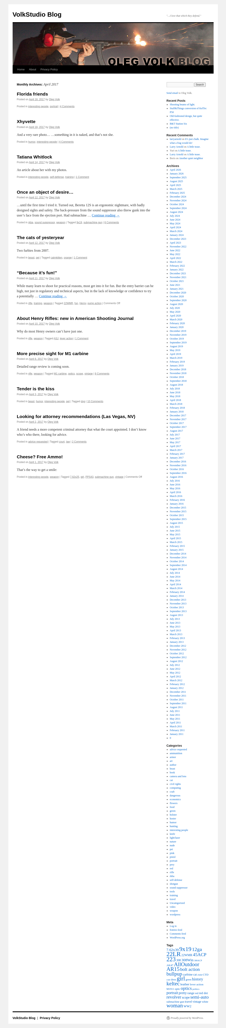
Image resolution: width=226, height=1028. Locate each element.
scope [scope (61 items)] (186, 997)
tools (172, 891)
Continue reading (106, 215)
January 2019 (176, 365)
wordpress (175, 914)
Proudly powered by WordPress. (187, 1017)
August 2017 (176, 430)
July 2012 (175, 665)
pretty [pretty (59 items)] (183, 993)
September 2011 (178, 703)
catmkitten (56, 257)
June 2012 (175, 668)
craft (172, 791)
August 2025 (176, 181)
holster (173, 814)
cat (171, 780)
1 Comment (82, 177)
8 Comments (111, 222)
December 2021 (178, 273)
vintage (88, 373)
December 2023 (178, 238)
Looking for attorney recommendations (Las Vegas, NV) (76, 416)
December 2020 (178, 292)
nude (172, 845)
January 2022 (176, 269)
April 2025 (175, 185)
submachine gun (92, 222)
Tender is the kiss (36, 388)
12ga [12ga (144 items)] (197, 949)
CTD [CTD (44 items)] (205, 974)
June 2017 (175, 438)
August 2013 (176, 615)
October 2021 (177, 281)
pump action (94, 303)
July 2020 (175, 307)
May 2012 (175, 672)
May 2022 (175, 254)
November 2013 (178, 603)
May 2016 (175, 488)
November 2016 (178, 465)
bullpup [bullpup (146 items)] (174, 974)
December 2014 (178, 553)
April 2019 (175, 354)
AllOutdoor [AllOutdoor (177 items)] (186, 964)
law (68, 441)
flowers (173, 803)
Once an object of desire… (45, 192)
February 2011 (177, 730)
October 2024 (177, 204)
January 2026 (176, 173)
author (173, 764)
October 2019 (177, 338)
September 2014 (178, 565)
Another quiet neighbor (191, 158)
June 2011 (175, 714)
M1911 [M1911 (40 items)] (170, 988)
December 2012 (178, 645)
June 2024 (175, 219)
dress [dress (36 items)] (173, 979)
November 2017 (178, 419)
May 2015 (175, 534)
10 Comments (95, 401)
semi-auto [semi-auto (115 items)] (199, 997)
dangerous (175, 795)
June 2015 (175, 530)
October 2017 (177, 423)
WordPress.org (177, 937)
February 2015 (177, 545)
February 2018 (177, 407)
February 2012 (177, 684)
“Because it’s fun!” (37, 272)
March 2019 (176, 357)
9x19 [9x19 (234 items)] (185, 949)
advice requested (38, 441)
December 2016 (178, 461)
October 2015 (177, 515)
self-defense (57, 177)
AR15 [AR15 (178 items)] (173, 969)
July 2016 (175, 480)
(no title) (174, 127)
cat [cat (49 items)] (195, 974)
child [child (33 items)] (199, 974)
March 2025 (176, 188)
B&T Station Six (178, 123)
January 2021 (176, 288)
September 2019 (178, 342)
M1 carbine (60, 373)
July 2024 (175, 215)
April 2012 (175, 676)
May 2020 (175, 311)
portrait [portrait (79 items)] (172, 993)
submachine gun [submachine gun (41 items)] (175, 1001)
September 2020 (178, 300)
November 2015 (178, 511)
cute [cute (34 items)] (168, 979)
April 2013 (175, 630)
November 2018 (178, 373)
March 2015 (176, 542)
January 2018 (176, 411)
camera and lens (178, 776)
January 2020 (176, 327)
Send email (172, 92)
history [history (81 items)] (197, 979)
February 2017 (177, 453)
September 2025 (178, 177)
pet (38, 257)
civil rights (175, 784)
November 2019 (178, 334)
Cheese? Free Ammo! (40, 456)
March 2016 (176, 496)
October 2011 (177, 699)
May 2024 (175, 223)
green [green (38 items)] (188, 979)
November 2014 (178, 557)
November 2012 (178, 649)
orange (68, 257)
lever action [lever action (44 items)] (197, 984)
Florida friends (32, 93)
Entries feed (176, 929)
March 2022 (176, 261)
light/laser (175, 837)
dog (83, 401)
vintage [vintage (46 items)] (197, 1001)
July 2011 (175, 711)
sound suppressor (45, 222)
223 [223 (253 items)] (171, 959)
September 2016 (178, 473)
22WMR (68, 303)
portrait (54, 106)
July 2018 (175, 388)
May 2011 (175, 718)
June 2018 (175, 392)
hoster (173, 818)
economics (175, 799)
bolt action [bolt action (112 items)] (190, 969)
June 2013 (175, 622)
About (32, 69)
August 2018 (176, 384)
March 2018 (176, 403)
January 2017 (176, 457)
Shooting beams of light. (182, 104)
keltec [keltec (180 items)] (173, 983)
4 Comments (67, 106)
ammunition (176, 753)
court (62, 441)
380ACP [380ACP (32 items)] (198, 960)
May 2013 (175, 626)
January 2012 (176, 688)
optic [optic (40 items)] (177, 988)
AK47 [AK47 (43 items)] (170, 965)
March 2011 (176, 726)
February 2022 (177, 265)
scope (79, 373)
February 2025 (177, 192)
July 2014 (175, 572)
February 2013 (177, 638)
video (173, 906)
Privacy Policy (49, 69)
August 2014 (176, 569)
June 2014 (175, 576)
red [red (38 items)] (196, 993)
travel (173, 899)
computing (175, 787)
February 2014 (177, 592)
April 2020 (175, 315)
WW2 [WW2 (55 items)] (187, 1006)
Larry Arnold (176, 146)
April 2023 (175, 242)
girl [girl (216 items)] (181, 978)
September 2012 (178, 657)
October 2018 (177, 377)
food (172, 807)
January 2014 (176, 595)
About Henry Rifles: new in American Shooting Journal (75, 318)
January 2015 (176, 549)
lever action (66, 338)
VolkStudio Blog (37, 14)
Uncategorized (177, 903)
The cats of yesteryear (40, 237)
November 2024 (178, 200)
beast (31, 257)
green (173, 810)
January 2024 (176, 235)
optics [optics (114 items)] (186, 988)
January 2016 (176, 503)
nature (173, 841)
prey (172, 864)
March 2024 (176, 231)
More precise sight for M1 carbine (53, 353)
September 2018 (178, 380)
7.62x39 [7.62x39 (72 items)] (173, 950)
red (171, 868)
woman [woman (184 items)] (175, 1005)
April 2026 (175, 169)
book (172, 772)
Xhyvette (26, 121)
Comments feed (178, 933)
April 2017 (175, 446)
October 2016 (177, 469)
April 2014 (175, 584)
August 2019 (176, 346)
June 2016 (175, 484)
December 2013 (178, 599)
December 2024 (178, 196)
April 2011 (175, 722)
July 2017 (175, 434)
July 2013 (175, 618)
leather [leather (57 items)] (184, 984)
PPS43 (89, 476)
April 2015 (175, 538)
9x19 (79, 222)
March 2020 (176, 319)
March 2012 (176, 680)
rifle (30, 303)
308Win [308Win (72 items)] (188, 960)
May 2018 (175, 396)
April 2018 (175, 400)
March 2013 (176, 634)
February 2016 (177, 499)
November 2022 (178, 246)
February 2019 (177, 361)
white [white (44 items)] (205, 1001)
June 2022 (175, 250)
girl (82, 476)
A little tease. (193, 146)
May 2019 (175, 350)
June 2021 (175, 284)
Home (21, 69)
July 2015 (175, 526)
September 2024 (178, 208)
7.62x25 (74, 476)
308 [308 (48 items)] (178, 960)
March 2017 (176, 450)
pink (172, 853)
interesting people (38, 106)
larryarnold (175, 139)
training (69, 177)
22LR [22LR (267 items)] (174, 954)
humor (31, 141)
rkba (30, 222)
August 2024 (176, 212)
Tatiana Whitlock (34, 156)
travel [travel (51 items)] (188, 1001)
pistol (173, 856)
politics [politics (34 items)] (195, 989)
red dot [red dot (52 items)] (203, 993)
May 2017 (175, 442)
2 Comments (79, 441)
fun (76, 303)
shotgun (174, 883)
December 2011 (178, 691)
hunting (174, 826)
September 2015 (178, 519)
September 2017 (178, 426)
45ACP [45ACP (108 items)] (199, 954)
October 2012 (177, 653)
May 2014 (175, 580)
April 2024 (175, 227)
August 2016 (176, 476)
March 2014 (176, 588)
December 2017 (178, 415)
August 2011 (176, 707)
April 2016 (175, 492)
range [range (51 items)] (190, 993)
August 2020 (176, 304)
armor (173, 757)
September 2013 (178, 611)
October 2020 (177, 296)
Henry (83, 303)
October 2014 (177, 561)
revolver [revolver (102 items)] (174, 997)
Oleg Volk (54, 99)
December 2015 (178, 507)
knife (172, 833)
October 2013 (177, 607)
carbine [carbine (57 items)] (188, 974)
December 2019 (178, 331)
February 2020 (177, 323)
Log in (173, 926)
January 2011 (176, 734)
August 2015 (176, 522)
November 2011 (178, 695)
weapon (60, 222)
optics (71, 373)
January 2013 (176, 641)
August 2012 (176, 661)
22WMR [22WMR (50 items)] (186, 955)
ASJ (56, 338)
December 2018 (178, 369)
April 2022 (175, 258)
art (171, 760)
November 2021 (178, 277)
